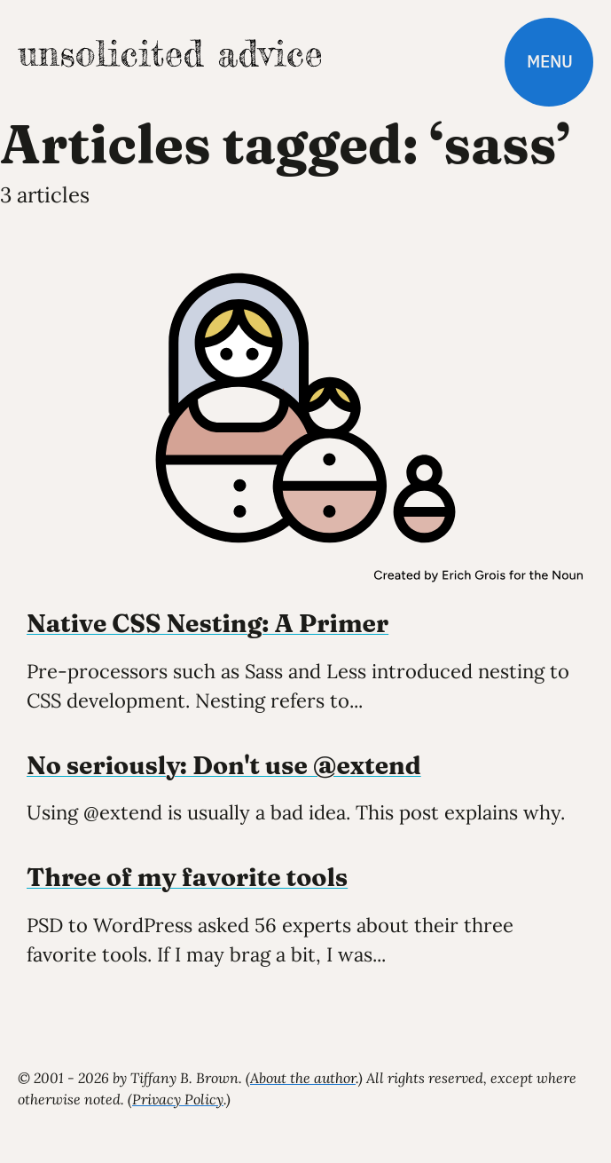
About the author (303, 1078)
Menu (549, 61)
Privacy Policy (177, 1099)
